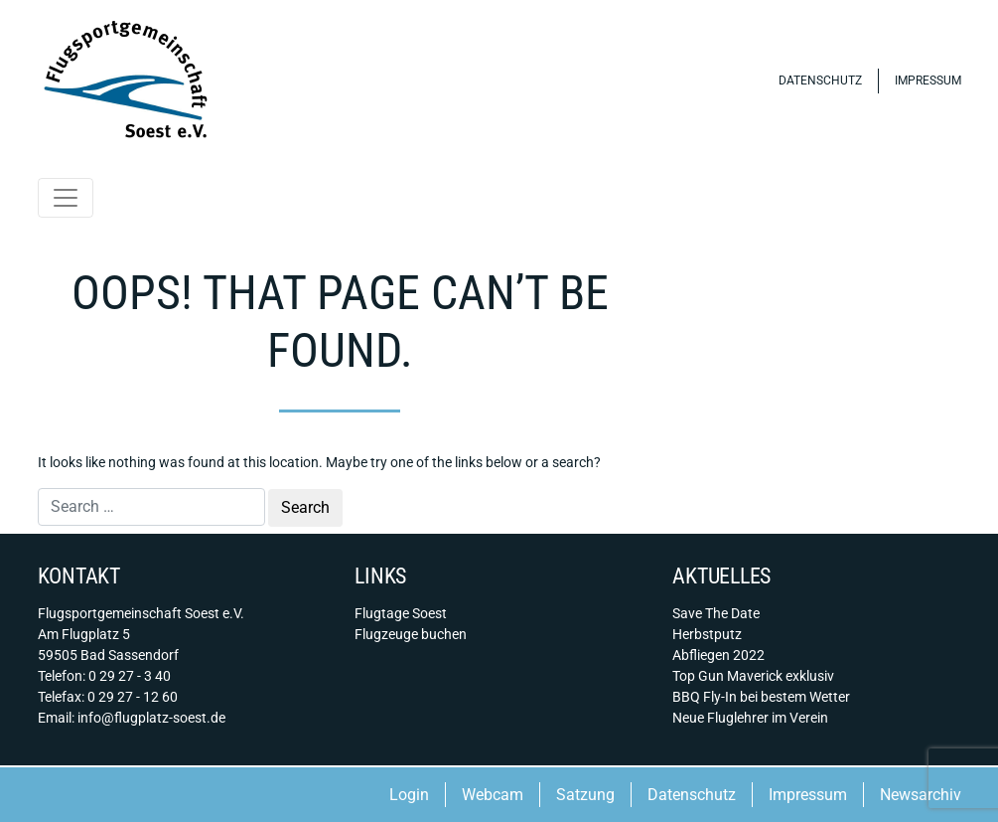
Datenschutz (820, 80)
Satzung (585, 794)
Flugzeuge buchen (411, 634)
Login (409, 794)
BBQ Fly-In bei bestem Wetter (761, 697)
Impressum (928, 80)
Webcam (492, 794)
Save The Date (716, 613)
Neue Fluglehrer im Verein (750, 718)
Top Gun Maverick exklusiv (753, 676)
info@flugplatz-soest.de (151, 718)
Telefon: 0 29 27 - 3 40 (104, 676)
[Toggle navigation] (65, 198)
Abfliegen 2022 (718, 655)
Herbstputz (707, 634)
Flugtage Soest (401, 613)
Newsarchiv (920, 794)
